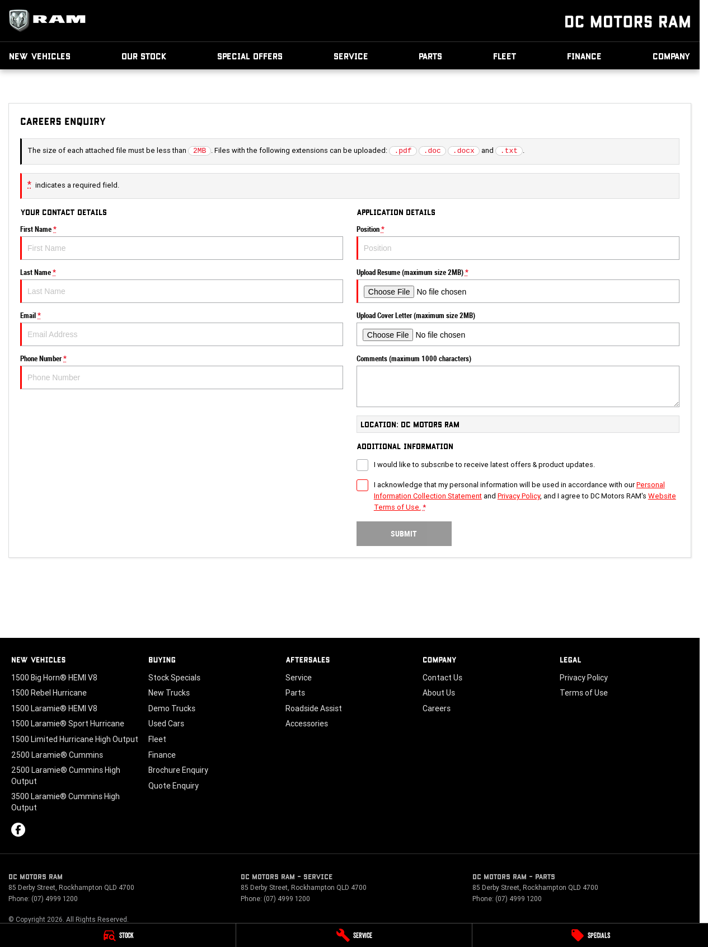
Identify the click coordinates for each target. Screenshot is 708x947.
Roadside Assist (313, 708)
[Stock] (118, 935)
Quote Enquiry (173, 786)
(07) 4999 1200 (54, 898)
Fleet (505, 55)
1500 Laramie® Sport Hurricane (67, 724)
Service (351, 55)
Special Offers (250, 55)
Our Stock (144, 55)
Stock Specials (174, 678)
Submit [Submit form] (404, 533)
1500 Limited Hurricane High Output (74, 739)
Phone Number (181, 371)
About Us (439, 693)
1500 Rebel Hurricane (49, 693)
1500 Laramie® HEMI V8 (54, 708)
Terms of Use (584, 693)
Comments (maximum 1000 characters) (518, 380)
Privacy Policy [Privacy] (519, 496)
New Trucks (169, 693)
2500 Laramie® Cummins (57, 755)
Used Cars (166, 724)
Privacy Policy (584, 678)
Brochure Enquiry (178, 770)
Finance (584, 55)
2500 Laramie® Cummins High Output (65, 775)
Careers (437, 708)
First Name (181, 242)
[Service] (354, 935)
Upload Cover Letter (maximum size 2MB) (518, 328)
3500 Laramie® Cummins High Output (65, 802)
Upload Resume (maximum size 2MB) (518, 285)
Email (181, 328)
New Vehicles (40, 55)
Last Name (181, 285)
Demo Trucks (171, 708)
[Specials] (590, 935)
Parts (430, 55)
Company (672, 55)
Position (518, 242)
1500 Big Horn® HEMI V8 (54, 678)
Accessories (306, 724)
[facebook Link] (18, 830)
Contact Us (442, 678)
